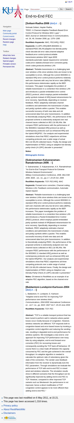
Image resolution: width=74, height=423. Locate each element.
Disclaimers (9, 413)
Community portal (10, 33)
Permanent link (9, 67)
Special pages (8, 61)
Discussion (35, 9)
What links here (9, 55)
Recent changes (9, 39)
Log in (69, 2)
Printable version (9, 64)
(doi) (52, 23)
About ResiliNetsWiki (14, 409)
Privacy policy (10, 405)
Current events (8, 36)
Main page (7, 31)
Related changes (9, 58)
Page (26, 9)
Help (5, 45)
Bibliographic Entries (35, 155)
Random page (8, 42)
